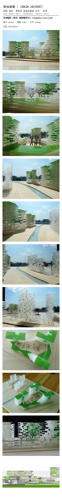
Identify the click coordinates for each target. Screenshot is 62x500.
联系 (45, 11)
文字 (37, 11)
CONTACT (46, 14)
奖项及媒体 (28, 11)
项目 (11, 11)
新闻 (5, 11)
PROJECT (12, 14)
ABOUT (18, 14)
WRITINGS (38, 14)
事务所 (19, 11)
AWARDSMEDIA (28, 14)
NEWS (5, 14)
